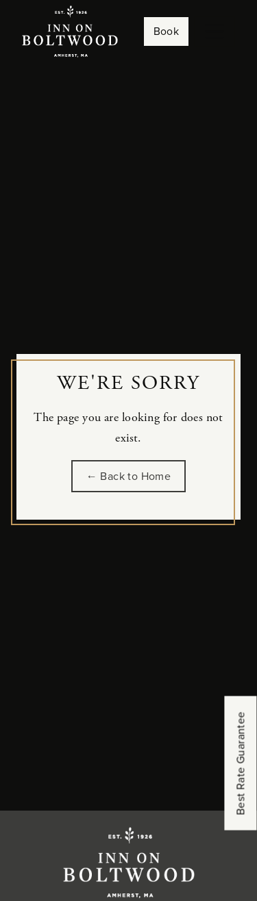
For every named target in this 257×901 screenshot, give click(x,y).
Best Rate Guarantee (241, 763)
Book (167, 31)
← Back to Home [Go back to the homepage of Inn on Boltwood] (128, 476)
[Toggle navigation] (214, 31)
